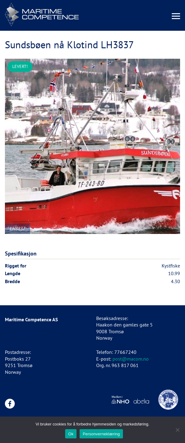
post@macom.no (130, 359)
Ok (70, 434)
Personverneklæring (101, 434)
